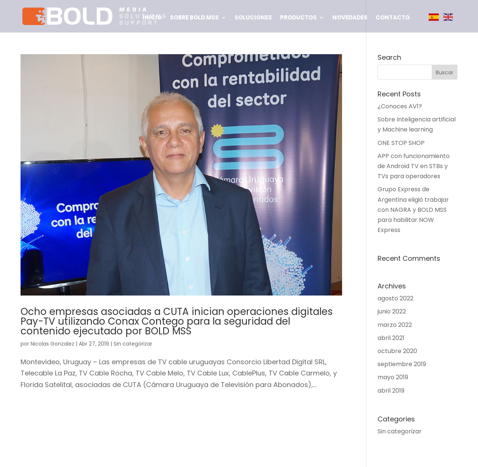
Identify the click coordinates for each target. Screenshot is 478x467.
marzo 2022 (395, 325)
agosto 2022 (395, 298)
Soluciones (253, 18)
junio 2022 (392, 311)
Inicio (152, 18)
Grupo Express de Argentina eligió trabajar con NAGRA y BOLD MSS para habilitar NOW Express (413, 209)
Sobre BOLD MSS (194, 18)
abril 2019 (391, 390)
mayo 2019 (393, 377)
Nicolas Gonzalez (52, 343)
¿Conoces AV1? (400, 106)
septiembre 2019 (402, 364)
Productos (298, 18)
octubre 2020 (397, 351)
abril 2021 (391, 338)
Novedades (349, 18)
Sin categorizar (133, 343)
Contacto (393, 18)
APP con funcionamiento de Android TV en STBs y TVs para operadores (414, 166)
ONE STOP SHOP (401, 143)
